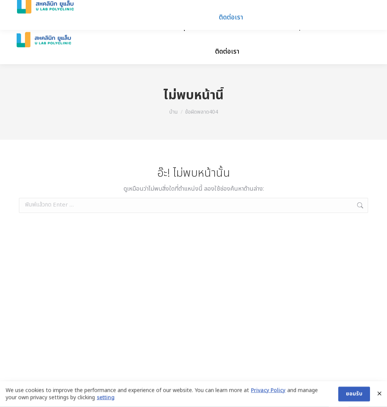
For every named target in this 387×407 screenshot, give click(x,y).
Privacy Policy (268, 391)
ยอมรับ (354, 395)
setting (106, 398)
